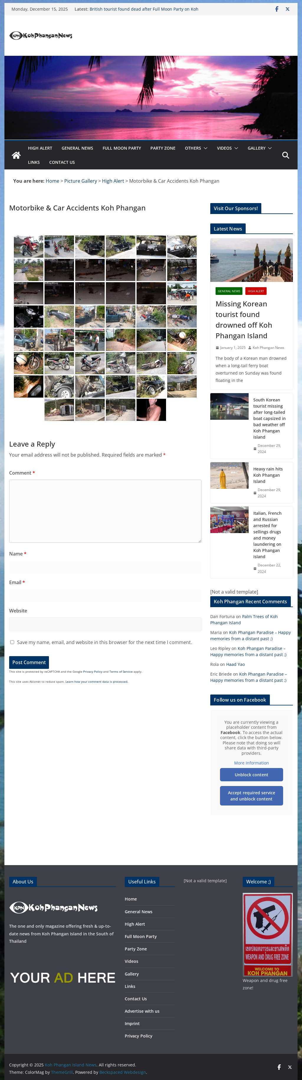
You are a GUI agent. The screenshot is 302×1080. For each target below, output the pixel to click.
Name (18, 553)
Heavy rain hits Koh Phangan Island (268, 475)
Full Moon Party (122, 148)
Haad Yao (235, 664)
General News (77, 148)
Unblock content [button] (251, 774)
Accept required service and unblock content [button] (251, 795)
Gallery (256, 148)
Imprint (132, 1023)
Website (18, 610)
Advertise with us (142, 1011)
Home (131, 899)
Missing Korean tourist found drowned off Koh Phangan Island (244, 319)
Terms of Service (121, 671)
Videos (224, 148)
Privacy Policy (92, 671)
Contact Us (62, 162)
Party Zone (162, 148)
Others (193, 148)
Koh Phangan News (268, 347)
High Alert (40, 148)
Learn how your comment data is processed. (96, 681)
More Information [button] (251, 763)
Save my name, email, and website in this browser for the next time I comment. (104, 642)
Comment (22, 473)
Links (34, 162)
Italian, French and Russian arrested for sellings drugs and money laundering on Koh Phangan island (267, 534)
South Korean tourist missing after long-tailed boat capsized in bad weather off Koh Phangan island (269, 418)
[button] (204, 148)
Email (17, 582)
